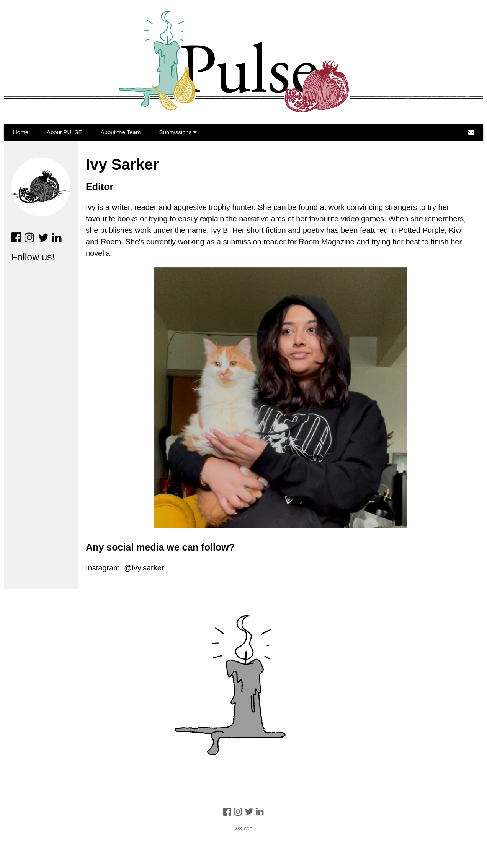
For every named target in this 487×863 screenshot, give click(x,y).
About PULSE (64, 132)
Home (20, 132)
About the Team (121, 132)
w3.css (243, 828)
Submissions (177, 132)
